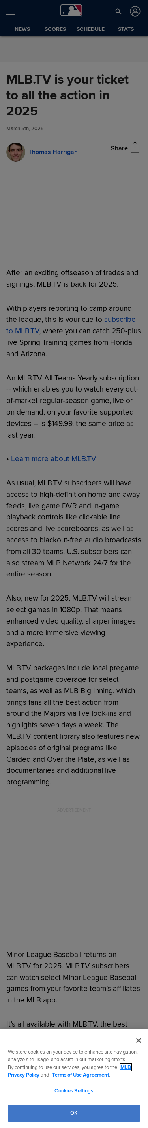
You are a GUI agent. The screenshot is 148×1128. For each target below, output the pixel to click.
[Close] (138, 1040)
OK (73, 1113)
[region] (74, 1078)
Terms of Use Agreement (80, 1075)
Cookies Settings (73, 1091)
